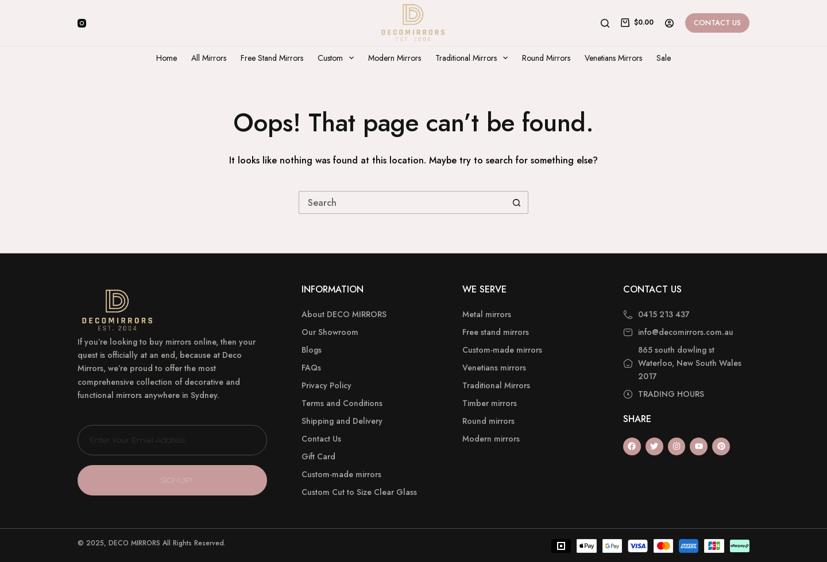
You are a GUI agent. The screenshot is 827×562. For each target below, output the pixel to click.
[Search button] (516, 202)
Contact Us (717, 22)
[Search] (605, 23)
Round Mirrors (546, 58)
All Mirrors (208, 58)
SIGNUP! (177, 480)
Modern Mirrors (394, 58)
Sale (663, 58)
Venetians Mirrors (613, 58)
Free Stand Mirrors (272, 58)
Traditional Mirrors (473, 58)
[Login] (669, 23)
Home (166, 58)
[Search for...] (402, 202)
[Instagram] (82, 23)
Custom (338, 58)
